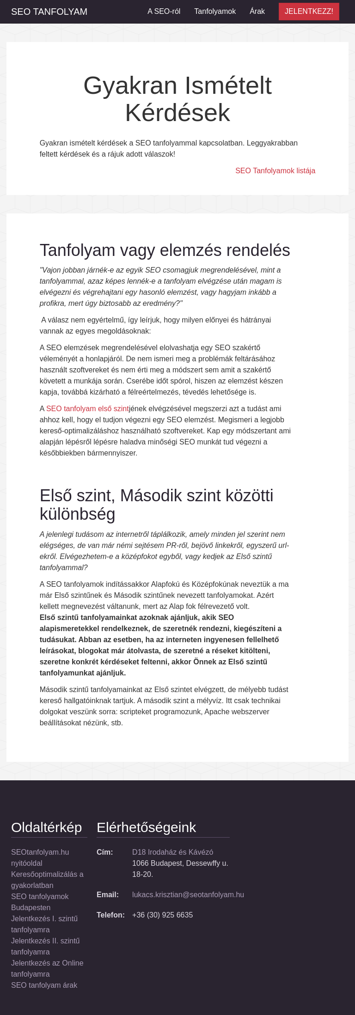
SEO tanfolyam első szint (87, 409)
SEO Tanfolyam (49, 11)
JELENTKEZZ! (309, 11)
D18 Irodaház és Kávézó (172, 852)
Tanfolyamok (215, 11)
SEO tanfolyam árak (44, 985)
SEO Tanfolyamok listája (275, 171)
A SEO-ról (163, 11)
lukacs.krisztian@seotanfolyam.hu (188, 895)
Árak (257, 11)
